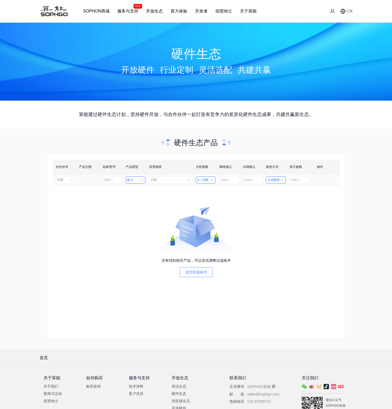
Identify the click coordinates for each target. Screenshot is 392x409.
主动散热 (275, 180)
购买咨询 (93, 386)
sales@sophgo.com (263, 394)
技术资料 (136, 386)
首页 (44, 358)
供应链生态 (181, 401)
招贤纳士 (223, 11)
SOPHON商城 (96, 11)
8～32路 (205, 180)
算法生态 (179, 386)
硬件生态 (179, 394)
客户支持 (136, 394)
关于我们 (51, 386)
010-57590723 (259, 401)
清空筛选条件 (196, 272)
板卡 (135, 180)
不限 (65, 180)
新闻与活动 (53, 394)
